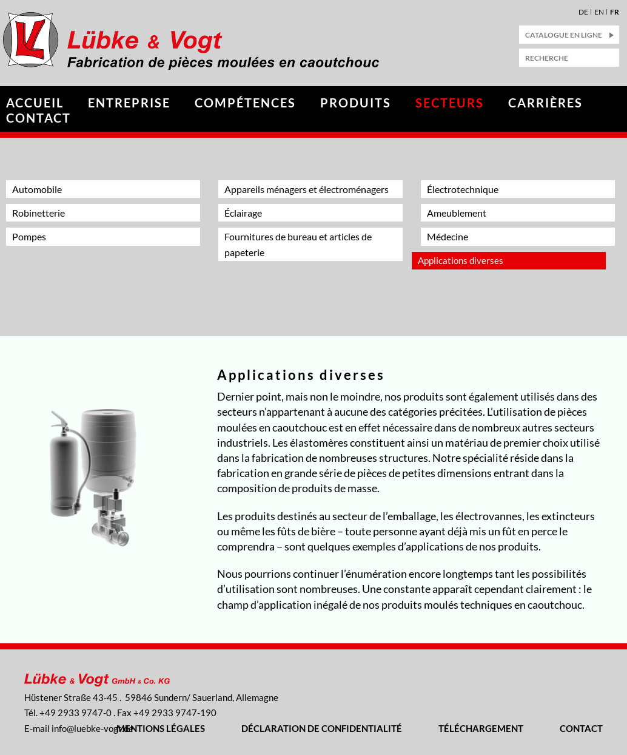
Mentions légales (160, 728)
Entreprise (129, 102)
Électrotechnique (462, 189)
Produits (355, 102)
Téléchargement (480, 728)
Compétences (245, 102)
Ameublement (456, 212)
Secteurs (449, 102)
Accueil (35, 102)
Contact (38, 117)
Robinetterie (38, 212)
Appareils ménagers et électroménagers (306, 189)
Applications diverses (460, 260)
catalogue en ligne (563, 34)
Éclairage (243, 212)
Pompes (29, 236)
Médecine (447, 236)
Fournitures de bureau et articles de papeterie (298, 244)
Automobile (37, 189)
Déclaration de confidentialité (321, 728)
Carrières (545, 102)
